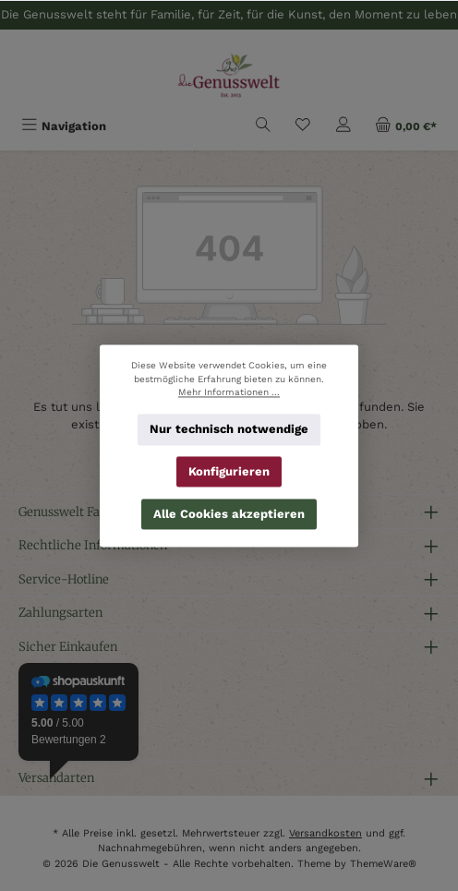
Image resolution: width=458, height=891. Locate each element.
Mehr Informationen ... (229, 392)
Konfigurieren (229, 471)
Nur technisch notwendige (229, 429)
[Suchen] (263, 126)
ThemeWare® (383, 864)
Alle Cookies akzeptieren (229, 513)
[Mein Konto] (343, 126)
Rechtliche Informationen (92, 544)
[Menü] (63, 126)
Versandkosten (325, 833)
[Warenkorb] (406, 126)
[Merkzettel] (303, 126)
